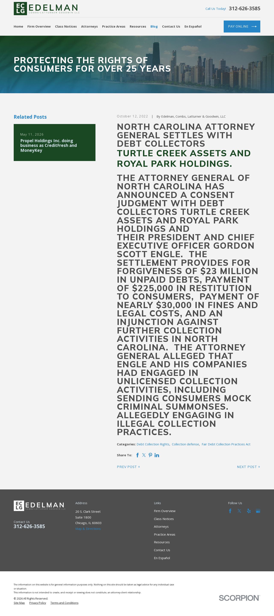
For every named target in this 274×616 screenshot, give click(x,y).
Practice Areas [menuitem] (113, 26)
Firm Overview (165, 511)
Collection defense (185, 444)
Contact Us (162, 550)
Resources (162, 542)
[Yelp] (249, 511)
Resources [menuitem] (138, 26)
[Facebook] (230, 511)
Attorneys (161, 526)
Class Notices (164, 519)
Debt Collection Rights (153, 444)
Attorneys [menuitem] (89, 26)
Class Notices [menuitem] (66, 26)
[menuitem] (19, 603)
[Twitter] (239, 511)
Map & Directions (88, 528)
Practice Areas (164, 534)
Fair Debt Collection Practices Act (226, 444)
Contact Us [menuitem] (171, 26)
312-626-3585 (244, 8)
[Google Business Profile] (258, 511)
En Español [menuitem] (193, 26)
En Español (162, 558)
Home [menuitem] (18, 26)
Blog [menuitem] (154, 26)
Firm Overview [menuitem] (39, 26)
